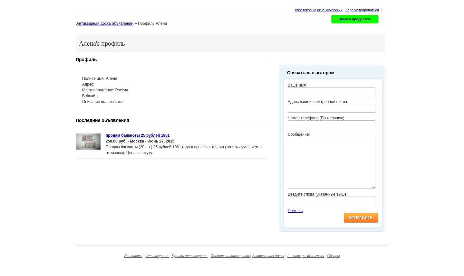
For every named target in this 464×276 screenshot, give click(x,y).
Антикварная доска (268, 265)
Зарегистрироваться (362, 10)
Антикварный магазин (305, 265)
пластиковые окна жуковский (319, 10)
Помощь (295, 220)
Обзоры (333, 265)
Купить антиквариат (189, 265)
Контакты (133, 265)
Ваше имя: (297, 85)
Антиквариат (157, 265)
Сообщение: (299, 134)
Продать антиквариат (230, 265)
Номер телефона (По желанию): (316, 118)
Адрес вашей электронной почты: (318, 101)
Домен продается (355, 19)
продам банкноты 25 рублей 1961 (138, 135)
